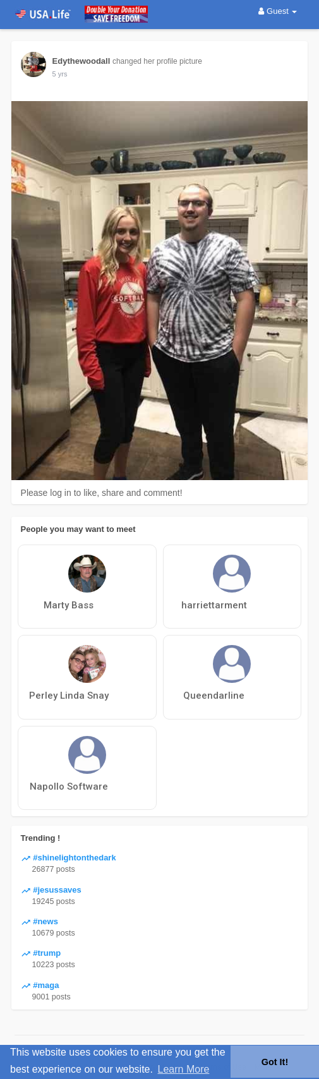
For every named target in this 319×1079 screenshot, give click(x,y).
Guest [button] (277, 11)
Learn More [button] (184, 1069)
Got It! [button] (275, 1062)
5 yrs (60, 74)
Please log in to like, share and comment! (102, 493)
